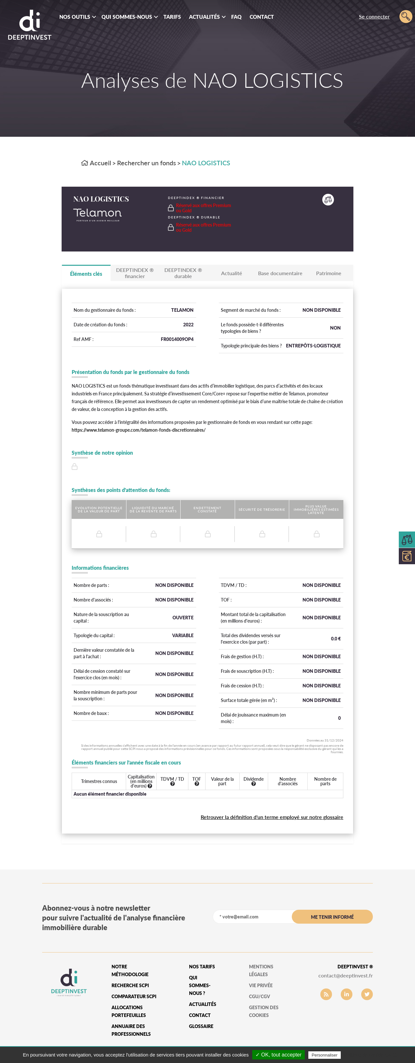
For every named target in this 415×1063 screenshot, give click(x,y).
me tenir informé (332, 917)
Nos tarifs (202, 966)
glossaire (201, 1026)
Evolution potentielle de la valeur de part (99, 509)
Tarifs (172, 17)
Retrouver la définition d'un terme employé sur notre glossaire (272, 817)
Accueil (96, 163)
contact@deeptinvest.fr (345, 975)
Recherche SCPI (130, 985)
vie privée (261, 985)
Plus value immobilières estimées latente (316, 509)
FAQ (236, 17)
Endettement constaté (207, 509)
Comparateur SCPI (134, 996)
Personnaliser (325, 1055)
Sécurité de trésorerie (262, 509)
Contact (262, 17)
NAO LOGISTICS (206, 163)
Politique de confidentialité (370, 1054)
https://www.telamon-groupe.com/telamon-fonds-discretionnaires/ (139, 430)
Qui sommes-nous (126, 17)
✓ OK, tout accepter (278, 1054)
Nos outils (74, 17)
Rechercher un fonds (146, 163)
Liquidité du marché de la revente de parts (153, 509)
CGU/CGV (259, 996)
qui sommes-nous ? (199, 985)
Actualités (204, 17)
